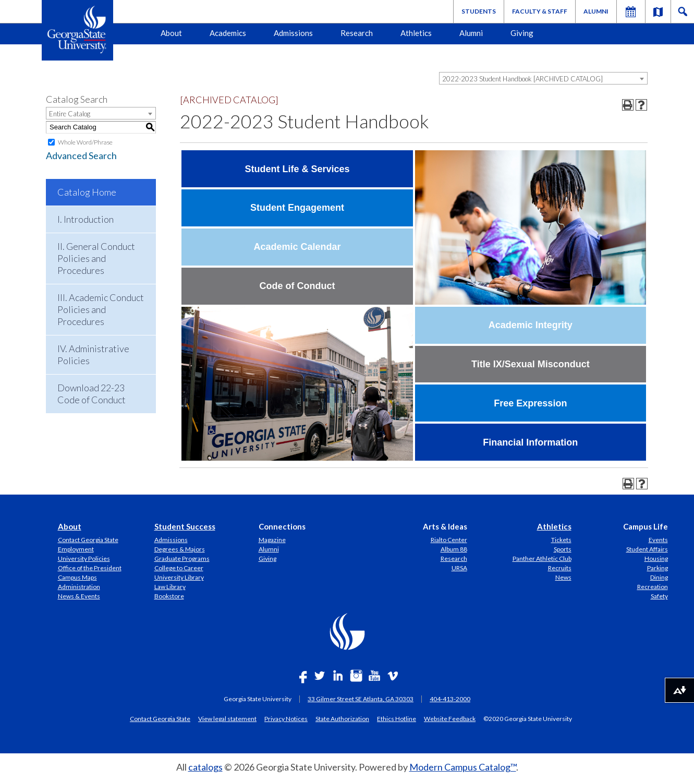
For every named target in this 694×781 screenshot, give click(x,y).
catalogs (205, 767)
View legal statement (227, 718)
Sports (562, 549)
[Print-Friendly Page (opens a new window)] (628, 105)
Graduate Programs (182, 558)
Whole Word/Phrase (85, 142)
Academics (228, 33)
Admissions (293, 33)
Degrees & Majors (179, 549)
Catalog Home (86, 192)
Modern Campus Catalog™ (462, 767)
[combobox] (543, 78)
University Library (179, 577)
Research (356, 33)
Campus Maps (77, 577)
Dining (659, 577)
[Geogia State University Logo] (77, 30)
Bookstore (169, 596)
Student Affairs (647, 549)
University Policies (84, 558)
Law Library (170, 587)
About (171, 33)
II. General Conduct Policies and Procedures (96, 258)
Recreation (652, 587)
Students (478, 11)
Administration (79, 587)
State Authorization (342, 718)
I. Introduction (85, 219)
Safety (659, 596)
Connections (282, 526)
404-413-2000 (450, 699)
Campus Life (645, 526)
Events (658, 540)
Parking (657, 568)
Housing (656, 558)
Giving (521, 33)
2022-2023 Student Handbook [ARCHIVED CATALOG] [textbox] (522, 79)
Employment (76, 549)
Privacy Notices (286, 718)
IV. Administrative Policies (93, 354)
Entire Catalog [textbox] (69, 114)
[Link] (658, 11)
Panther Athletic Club (542, 558)
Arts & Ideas (445, 526)
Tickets (561, 540)
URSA (459, 568)
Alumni (595, 11)
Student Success (184, 526)
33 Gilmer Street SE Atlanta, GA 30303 (360, 699)
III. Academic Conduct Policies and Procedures (100, 309)
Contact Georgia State (88, 540)
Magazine (272, 540)
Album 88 (454, 549)
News (563, 577)
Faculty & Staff (539, 11)
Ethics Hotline (396, 718)
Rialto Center (449, 540)
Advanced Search (81, 155)
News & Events (79, 596)
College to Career (178, 568)
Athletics (416, 33)
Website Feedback (450, 718)
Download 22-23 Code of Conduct (91, 393)
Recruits (559, 568)
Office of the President (89, 568)
